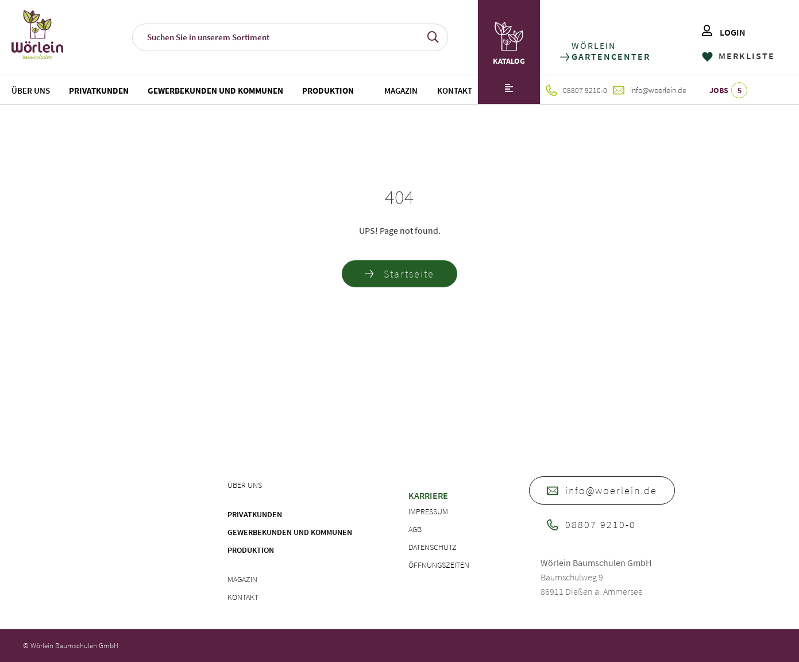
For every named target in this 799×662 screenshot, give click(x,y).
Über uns (30, 90)
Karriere (428, 495)
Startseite (399, 276)
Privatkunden (99, 90)
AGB (415, 529)
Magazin (401, 90)
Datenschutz (432, 547)
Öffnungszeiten (438, 565)
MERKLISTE (738, 55)
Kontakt (454, 90)
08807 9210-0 (576, 90)
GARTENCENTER (610, 56)
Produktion (328, 90)
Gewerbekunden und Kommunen (215, 90)
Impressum (428, 511)
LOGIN (724, 32)
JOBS (728, 90)
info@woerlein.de (649, 90)
